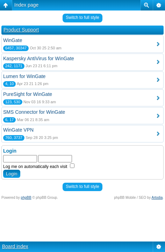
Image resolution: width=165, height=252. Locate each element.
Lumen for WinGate (24, 76)
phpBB (26, 198)
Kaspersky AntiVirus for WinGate (38, 58)
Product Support (21, 30)
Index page (26, 5)
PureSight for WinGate (27, 94)
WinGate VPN (18, 130)
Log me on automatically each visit (38, 166)
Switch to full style (82, 17)
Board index (15, 246)
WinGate (12, 40)
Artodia (157, 198)
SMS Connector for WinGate (34, 112)
